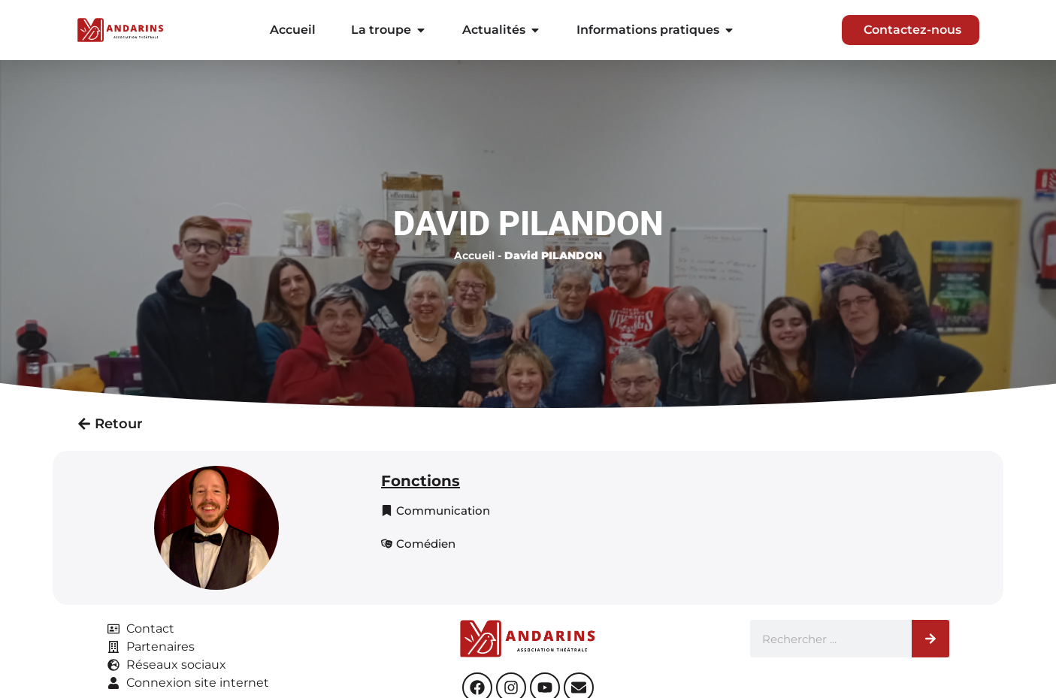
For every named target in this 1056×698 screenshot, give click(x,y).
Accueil (474, 255)
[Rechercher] (930, 638)
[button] (435, 510)
